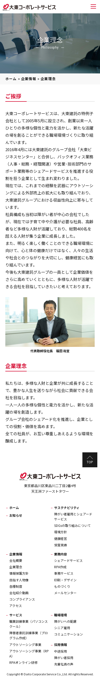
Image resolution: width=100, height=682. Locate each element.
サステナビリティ (66, 507)
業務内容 (60, 554)
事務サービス (63, 573)
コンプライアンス (22, 599)
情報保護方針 (19, 573)
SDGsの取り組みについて (72, 525)
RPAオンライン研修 (23, 662)
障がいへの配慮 (65, 621)
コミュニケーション (68, 634)
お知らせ (15, 515)
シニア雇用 (62, 627)
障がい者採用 (63, 657)
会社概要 (15, 560)
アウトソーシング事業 (25, 644)
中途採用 (60, 651)
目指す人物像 (19, 580)
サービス (15, 615)
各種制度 (15, 586)
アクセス (15, 605)
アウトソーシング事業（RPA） (29, 653)
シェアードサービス (68, 560)
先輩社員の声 (63, 664)
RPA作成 (60, 567)
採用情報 (60, 644)
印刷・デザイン (65, 580)
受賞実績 (60, 545)
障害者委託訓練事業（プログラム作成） (28, 635)
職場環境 (60, 615)
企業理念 (15, 567)
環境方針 (60, 532)
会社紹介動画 (19, 592)
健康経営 (60, 538)
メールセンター (65, 592)
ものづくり (62, 586)
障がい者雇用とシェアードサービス (73, 516)
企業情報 (28, 78)
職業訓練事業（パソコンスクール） (28, 624)
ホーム (11, 78)
